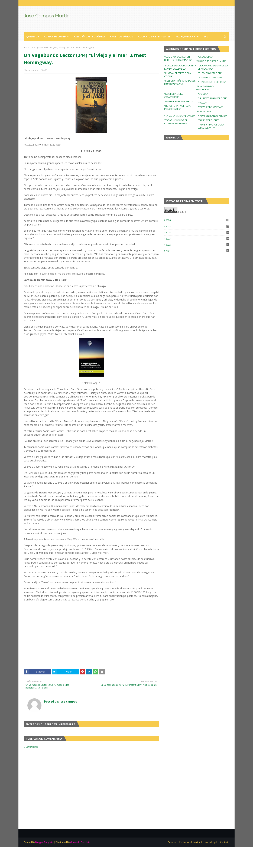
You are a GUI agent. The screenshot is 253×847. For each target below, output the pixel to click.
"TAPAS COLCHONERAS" (210, 107)
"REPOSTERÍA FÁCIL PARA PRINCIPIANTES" (177, 107)
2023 (197, 238)
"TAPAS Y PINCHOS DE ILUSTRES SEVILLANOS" (176, 122)
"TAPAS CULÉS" (204, 111)
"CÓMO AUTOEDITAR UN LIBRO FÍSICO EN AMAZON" (178, 58)
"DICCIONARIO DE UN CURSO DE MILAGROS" (213, 67)
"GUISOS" (203, 93)
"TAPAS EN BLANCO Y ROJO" (212, 115)
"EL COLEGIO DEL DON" (210, 73)
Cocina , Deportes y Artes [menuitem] (154, 36)
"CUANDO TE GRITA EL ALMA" (211, 61)
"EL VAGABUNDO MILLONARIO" (205, 88)
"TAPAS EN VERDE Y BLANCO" (179, 115)
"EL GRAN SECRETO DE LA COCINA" (177, 75)
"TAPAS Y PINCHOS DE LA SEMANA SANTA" (211, 126)
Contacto (224, 842)
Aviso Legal (211, 842)
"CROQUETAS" (205, 56)
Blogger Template (44, 842)
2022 (197, 244)
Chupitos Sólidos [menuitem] (121, 36)
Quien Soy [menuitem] (32, 36)
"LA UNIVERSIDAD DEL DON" (212, 98)
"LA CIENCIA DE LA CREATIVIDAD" (173, 95)
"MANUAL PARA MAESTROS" (179, 101)
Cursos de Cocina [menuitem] (55, 36)
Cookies (172, 842)
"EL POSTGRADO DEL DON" (212, 81)
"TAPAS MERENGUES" (209, 120)
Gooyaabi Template (80, 842)
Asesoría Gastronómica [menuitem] (89, 36)
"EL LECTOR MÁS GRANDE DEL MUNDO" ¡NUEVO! (179, 82)
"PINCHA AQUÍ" (91, 383)
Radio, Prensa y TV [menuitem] (187, 36)
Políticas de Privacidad (190, 842)
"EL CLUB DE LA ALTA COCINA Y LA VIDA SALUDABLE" (180, 67)
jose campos (32, 70)
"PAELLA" (202, 102)
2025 (197, 226)
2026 (197, 220)
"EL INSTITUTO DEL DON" (210, 77)
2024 (197, 232)
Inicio (26, 47)
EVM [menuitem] (206, 36)
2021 (197, 251)
